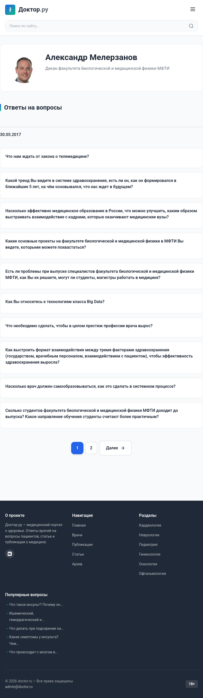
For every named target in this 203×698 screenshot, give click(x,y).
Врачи (77, 535)
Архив (77, 564)
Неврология (149, 535)
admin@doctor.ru (19, 687)
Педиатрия (148, 544)
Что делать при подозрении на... (36, 628)
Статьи (78, 554)
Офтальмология (152, 573)
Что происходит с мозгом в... (33, 652)
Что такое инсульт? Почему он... (36, 605)
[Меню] (193, 9)
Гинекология (149, 554)
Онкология (148, 564)
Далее (115, 448)
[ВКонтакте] (9, 553)
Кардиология (150, 525)
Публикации (82, 544)
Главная (79, 525)
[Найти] (191, 26)
